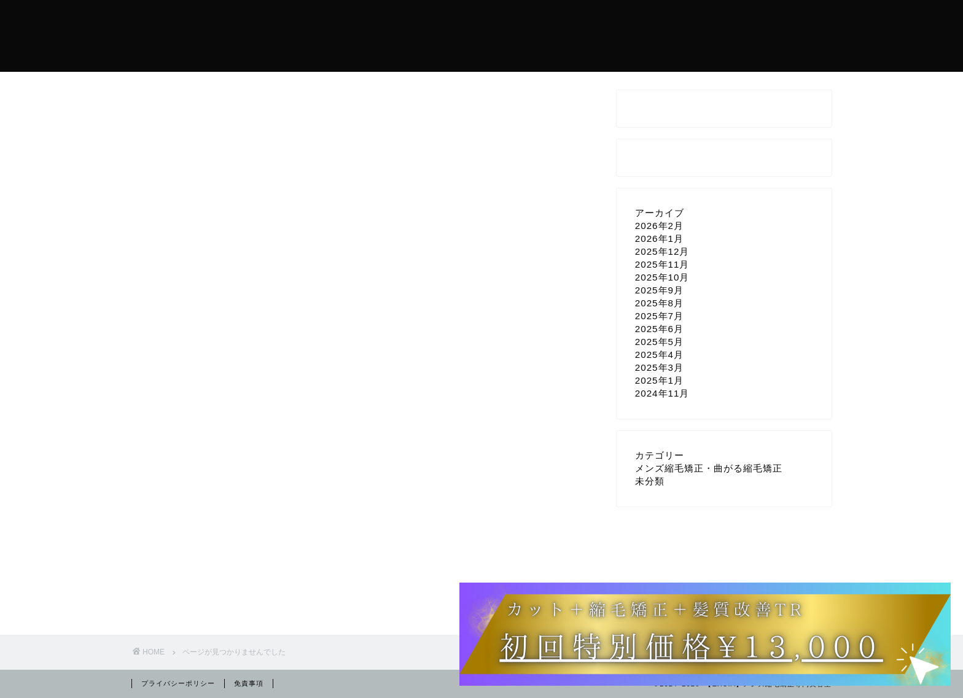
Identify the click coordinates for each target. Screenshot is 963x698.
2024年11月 (662, 393)
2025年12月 (662, 251)
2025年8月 (659, 303)
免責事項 (248, 683)
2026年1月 (659, 238)
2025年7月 (659, 316)
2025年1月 (659, 380)
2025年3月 (659, 367)
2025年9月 (659, 290)
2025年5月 (659, 341)
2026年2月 (659, 225)
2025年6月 (659, 329)
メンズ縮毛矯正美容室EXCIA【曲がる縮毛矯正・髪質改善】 (201, 35)
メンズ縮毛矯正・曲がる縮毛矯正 (250, 581)
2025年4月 (659, 354)
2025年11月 (662, 264)
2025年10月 (662, 277)
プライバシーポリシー (178, 683)
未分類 (194, 595)
